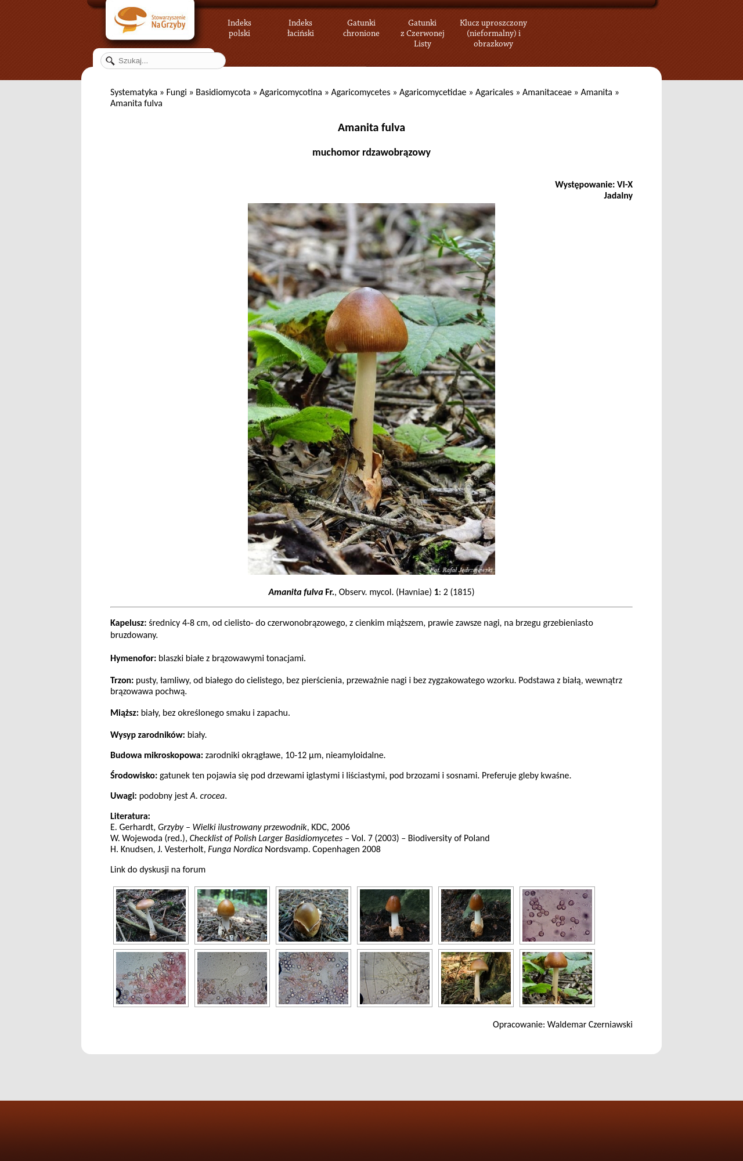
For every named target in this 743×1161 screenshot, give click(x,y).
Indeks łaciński (300, 26)
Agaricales (494, 92)
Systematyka (133, 92)
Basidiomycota (223, 92)
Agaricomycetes (360, 92)
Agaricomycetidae (433, 92)
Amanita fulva (371, 127)
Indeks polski (239, 26)
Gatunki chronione (361, 26)
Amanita (596, 92)
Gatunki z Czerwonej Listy (423, 26)
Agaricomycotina (290, 92)
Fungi (176, 92)
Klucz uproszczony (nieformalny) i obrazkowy (493, 32)
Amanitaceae (547, 92)
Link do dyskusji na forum (157, 869)
